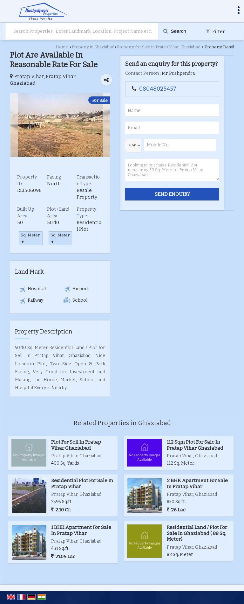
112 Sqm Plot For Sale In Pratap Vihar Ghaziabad (195, 445)
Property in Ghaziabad (93, 47)
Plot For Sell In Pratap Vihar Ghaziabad (76, 445)
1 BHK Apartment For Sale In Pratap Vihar (81, 530)
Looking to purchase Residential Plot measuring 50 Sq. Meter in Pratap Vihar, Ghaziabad (172, 170)
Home (62, 47)
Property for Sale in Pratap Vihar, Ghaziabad (158, 47)
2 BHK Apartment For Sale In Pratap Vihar (197, 483)
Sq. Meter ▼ (30, 238)
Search (174, 31)
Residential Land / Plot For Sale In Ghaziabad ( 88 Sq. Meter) (197, 533)
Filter (215, 31)
